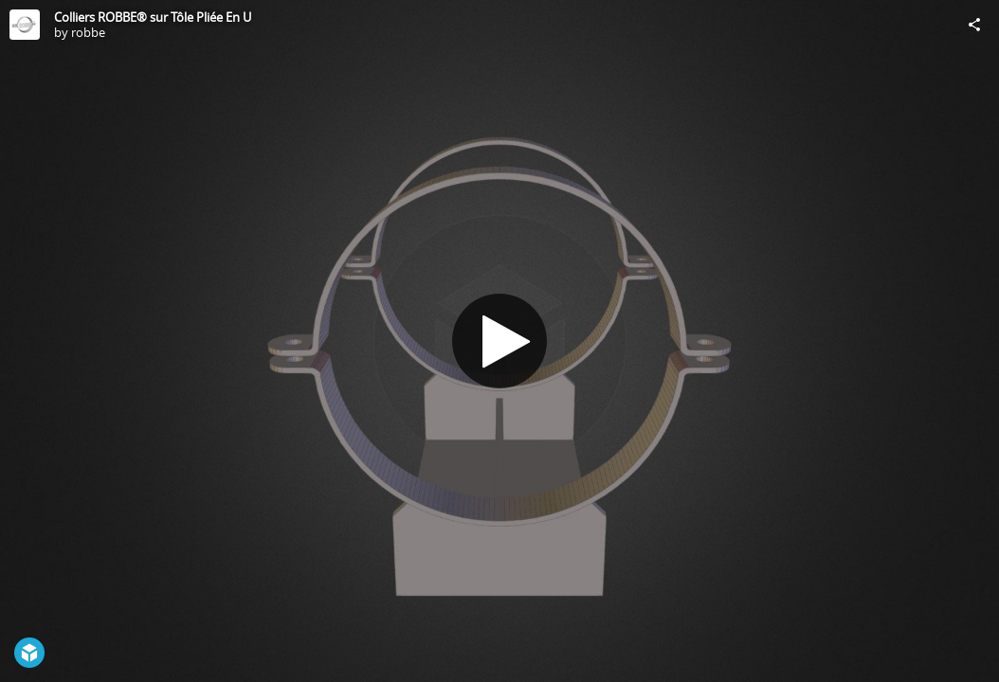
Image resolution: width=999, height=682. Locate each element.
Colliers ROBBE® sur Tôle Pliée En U (152, 17)
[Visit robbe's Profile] (24, 24)
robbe (88, 32)
